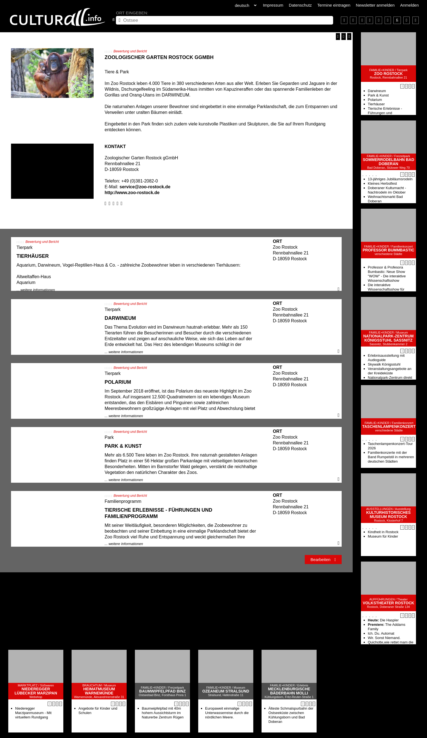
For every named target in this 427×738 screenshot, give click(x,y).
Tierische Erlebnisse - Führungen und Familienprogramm (385, 112)
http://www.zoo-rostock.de (132, 192)
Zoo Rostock (388, 74)
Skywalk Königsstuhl (384, 364)
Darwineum (377, 91)
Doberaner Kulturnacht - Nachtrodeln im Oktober (387, 190)
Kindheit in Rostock (383, 532)
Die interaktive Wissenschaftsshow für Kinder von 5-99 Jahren (386, 289)
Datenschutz (300, 5)
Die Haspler (383, 620)
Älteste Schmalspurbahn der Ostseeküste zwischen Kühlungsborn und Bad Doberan (290, 715)
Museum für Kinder (383, 536)
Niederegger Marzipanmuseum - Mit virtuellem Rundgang (33, 712)
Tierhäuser (376, 104)
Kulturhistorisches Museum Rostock (388, 515)
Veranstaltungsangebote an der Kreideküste (389, 371)
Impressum (273, 5)
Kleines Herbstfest (382, 183)
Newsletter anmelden (375, 5)
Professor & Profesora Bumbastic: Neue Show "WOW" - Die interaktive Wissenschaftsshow (387, 274)
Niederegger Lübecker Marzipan (36, 691)
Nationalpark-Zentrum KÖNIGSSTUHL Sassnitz (388, 338)
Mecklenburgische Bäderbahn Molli (289, 691)
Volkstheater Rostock (388, 603)
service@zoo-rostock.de (144, 186)
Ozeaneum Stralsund (225, 691)
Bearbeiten (323, 559)
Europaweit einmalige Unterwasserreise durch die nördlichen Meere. (227, 712)
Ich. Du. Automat (381, 633)
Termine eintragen (333, 5)
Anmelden (409, 5)
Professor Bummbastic (388, 250)
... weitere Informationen (36, 290)
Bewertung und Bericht (130, 51)
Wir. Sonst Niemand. (384, 638)
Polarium (375, 100)
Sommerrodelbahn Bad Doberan (388, 162)
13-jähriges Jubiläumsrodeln (390, 179)
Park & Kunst (378, 95)
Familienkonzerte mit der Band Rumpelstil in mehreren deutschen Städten (391, 456)
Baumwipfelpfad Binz (162, 691)
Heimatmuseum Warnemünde (99, 691)
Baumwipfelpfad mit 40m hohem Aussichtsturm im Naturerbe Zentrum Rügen (163, 712)
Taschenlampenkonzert (388, 427)
